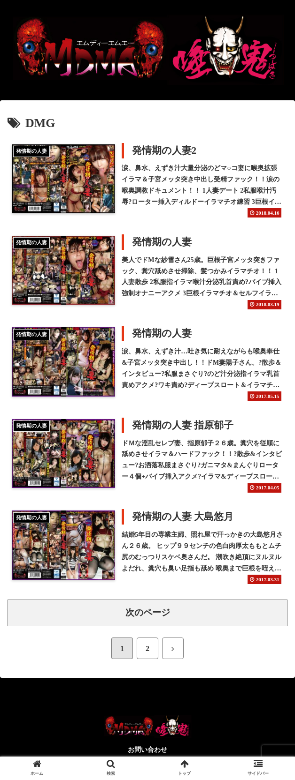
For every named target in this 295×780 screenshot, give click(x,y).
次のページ (147, 613)
